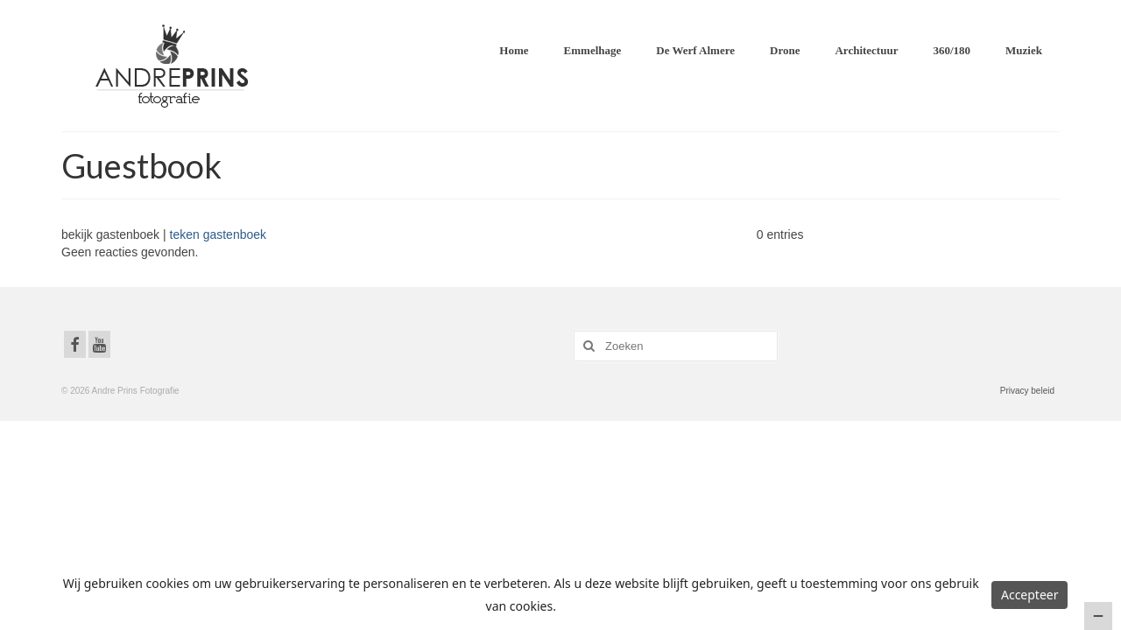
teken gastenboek (218, 235)
